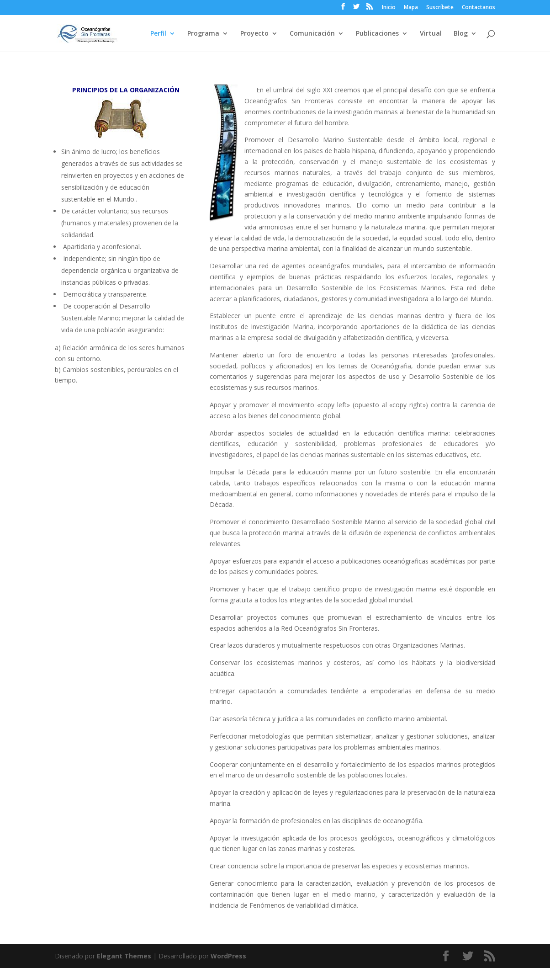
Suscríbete (440, 8)
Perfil (158, 33)
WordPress (228, 956)
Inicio (389, 8)
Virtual (431, 33)
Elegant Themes (124, 956)
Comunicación (312, 33)
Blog (461, 33)
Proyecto (254, 33)
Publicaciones (377, 33)
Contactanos (478, 8)
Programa (203, 33)
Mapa (411, 8)
